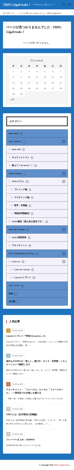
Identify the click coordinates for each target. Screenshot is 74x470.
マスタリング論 (24, 197)
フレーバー (16, 285)
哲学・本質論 (22, 205)
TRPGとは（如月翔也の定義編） (22, 414)
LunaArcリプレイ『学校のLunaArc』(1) (25, 336)
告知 (13, 293)
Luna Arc (18, 261)
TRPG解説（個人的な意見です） (30, 221)
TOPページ (10, 13)
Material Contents (19, 229)
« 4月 (11, 99)
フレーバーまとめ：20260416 (20, 439)
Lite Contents (17, 141)
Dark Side (18, 149)
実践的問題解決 (24, 213)
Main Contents (18, 173)
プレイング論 (22, 189)
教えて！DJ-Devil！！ (24, 165)
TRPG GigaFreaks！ (28, 4)
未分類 (14, 301)
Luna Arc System (24, 269)
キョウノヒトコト (22, 157)
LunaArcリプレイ (24, 277)
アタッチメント (21, 245)
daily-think (16, 133)
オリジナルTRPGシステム (23, 253)
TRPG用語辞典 (21, 237)
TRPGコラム (20, 181)
